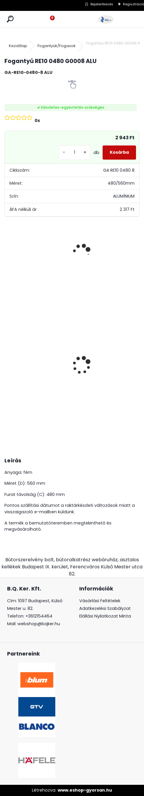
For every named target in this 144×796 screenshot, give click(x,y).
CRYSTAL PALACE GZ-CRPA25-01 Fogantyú (57, 332)
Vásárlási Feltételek (99, 601)
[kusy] (74, 152)
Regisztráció (133, 4)
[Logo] (106, 19)
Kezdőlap (18, 46)
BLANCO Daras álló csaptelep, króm (21, 338)
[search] (10, 19)
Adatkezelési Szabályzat (105, 608)
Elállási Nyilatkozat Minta (105, 616)
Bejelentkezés (101, 4)
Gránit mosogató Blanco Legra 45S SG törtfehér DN (90, 365)
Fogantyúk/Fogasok (57, 46)
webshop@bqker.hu (38, 624)
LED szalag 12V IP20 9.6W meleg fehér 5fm (128, 339)
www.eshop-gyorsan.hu (85, 790)
